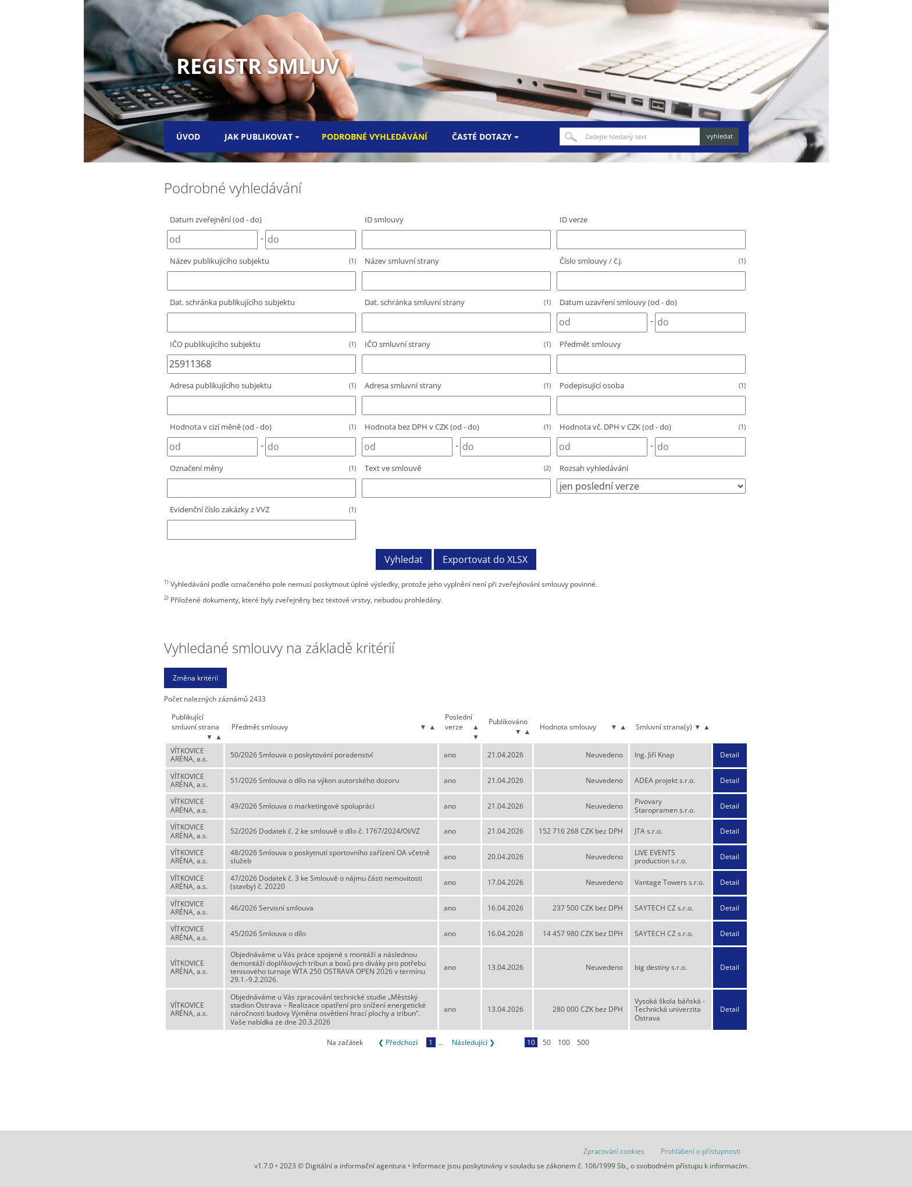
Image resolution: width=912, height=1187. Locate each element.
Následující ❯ (473, 1042)
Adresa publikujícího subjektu (263, 385)
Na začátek (345, 1042)
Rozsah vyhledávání (594, 468)
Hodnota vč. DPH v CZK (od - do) (653, 426)
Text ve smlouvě (458, 468)
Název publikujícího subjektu (263, 260)
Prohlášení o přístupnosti (700, 1151)
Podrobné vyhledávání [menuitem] (375, 136)
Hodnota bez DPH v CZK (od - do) (458, 426)
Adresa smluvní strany (458, 385)
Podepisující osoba (653, 385)
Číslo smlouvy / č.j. (653, 260)
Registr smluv (257, 66)
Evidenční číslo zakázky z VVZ (263, 509)
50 (547, 1042)
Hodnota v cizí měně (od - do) (263, 426)
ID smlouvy (384, 219)
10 (531, 1042)
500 (583, 1042)
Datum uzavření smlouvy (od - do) (618, 302)
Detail (729, 755)
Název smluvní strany (402, 261)
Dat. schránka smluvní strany (458, 302)
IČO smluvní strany (458, 344)
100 (564, 1042)
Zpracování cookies (613, 1151)
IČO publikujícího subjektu (263, 344)
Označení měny (263, 468)
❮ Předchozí (398, 1042)
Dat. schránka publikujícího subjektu (232, 302)
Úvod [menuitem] (188, 136)
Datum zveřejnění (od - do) (216, 219)
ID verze (573, 219)
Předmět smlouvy (590, 344)
